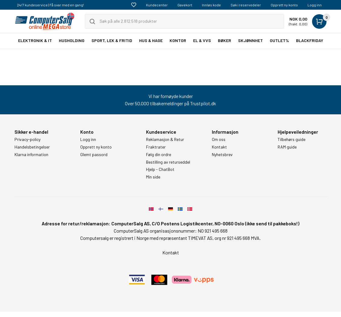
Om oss (218, 139)
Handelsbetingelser (32, 147)
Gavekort (184, 5)
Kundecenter (157, 5)
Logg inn (315, 5)
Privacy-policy (27, 139)
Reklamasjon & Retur (165, 139)
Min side (153, 177)
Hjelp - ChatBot (160, 169)
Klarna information (31, 154)
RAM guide (287, 147)
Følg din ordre (158, 154)
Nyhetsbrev (222, 154)
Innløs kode (211, 5)
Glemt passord (93, 154)
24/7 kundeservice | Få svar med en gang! (50, 5)
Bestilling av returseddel (168, 162)
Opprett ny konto (284, 5)
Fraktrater (156, 147)
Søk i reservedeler (246, 5)
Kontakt (219, 147)
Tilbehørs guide (291, 139)
